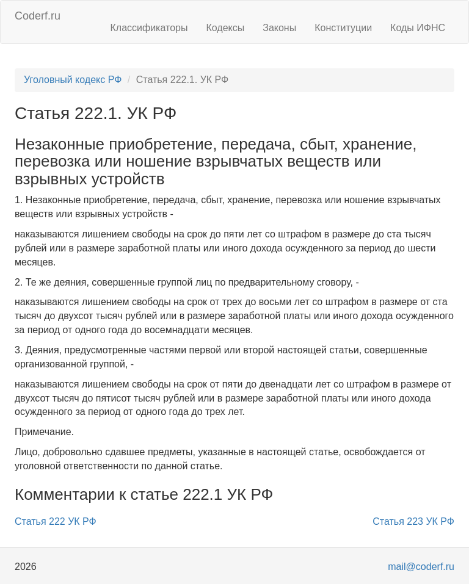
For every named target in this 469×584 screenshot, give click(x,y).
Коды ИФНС (417, 28)
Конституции (343, 28)
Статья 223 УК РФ (413, 521)
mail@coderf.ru (421, 566)
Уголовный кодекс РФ (73, 79)
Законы (279, 28)
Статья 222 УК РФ (55, 521)
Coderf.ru (37, 16)
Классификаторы (149, 28)
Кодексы (225, 28)
